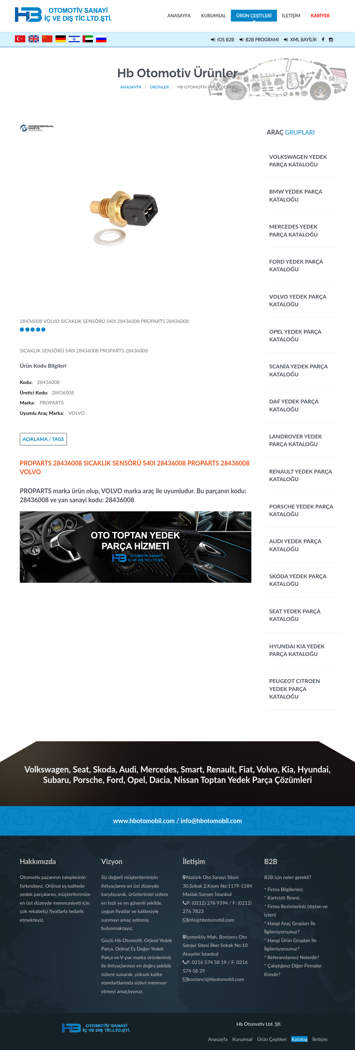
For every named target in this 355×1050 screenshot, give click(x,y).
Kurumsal (213, 15)
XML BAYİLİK (300, 39)
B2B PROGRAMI (259, 39)
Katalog (299, 1039)
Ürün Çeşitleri (253, 17)
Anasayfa (179, 15)
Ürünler (159, 86)
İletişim (291, 15)
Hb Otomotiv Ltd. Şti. (259, 1024)
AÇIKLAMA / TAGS (43, 439)
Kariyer (320, 15)
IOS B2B (222, 39)
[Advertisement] (135, 631)
